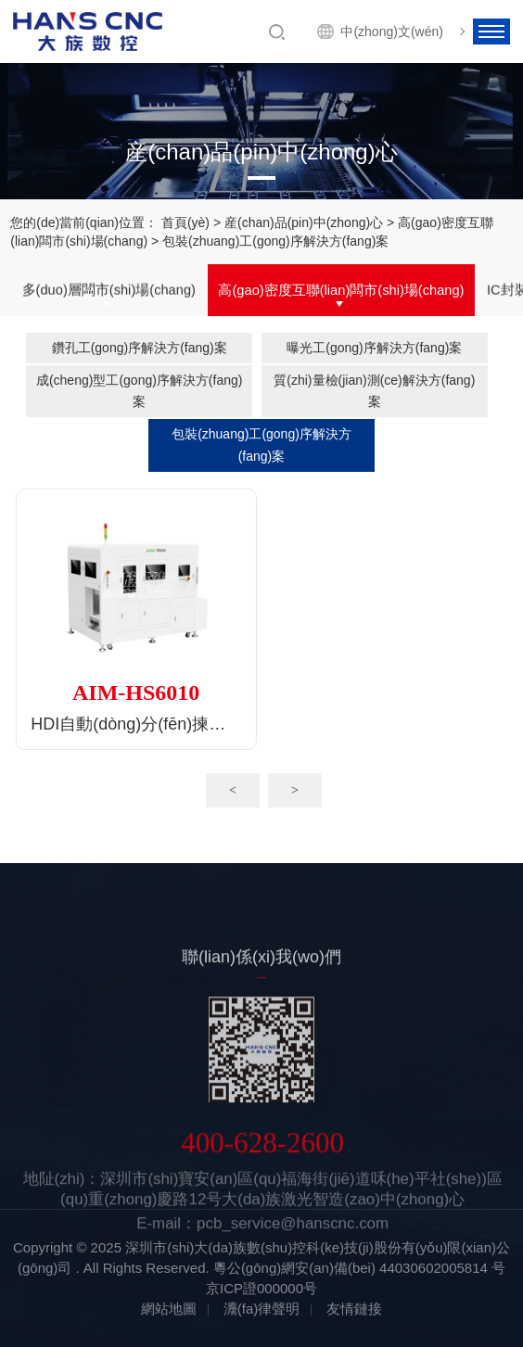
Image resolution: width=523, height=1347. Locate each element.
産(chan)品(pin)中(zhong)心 (303, 223)
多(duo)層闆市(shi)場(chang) (109, 291)
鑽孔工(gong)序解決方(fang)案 (139, 347)
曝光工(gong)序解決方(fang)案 (374, 347)
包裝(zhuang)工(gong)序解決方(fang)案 (261, 444)
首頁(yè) (185, 223)
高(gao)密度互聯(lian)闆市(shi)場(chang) (341, 291)
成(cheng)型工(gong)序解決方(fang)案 (139, 391)
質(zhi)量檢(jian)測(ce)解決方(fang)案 (374, 391)
